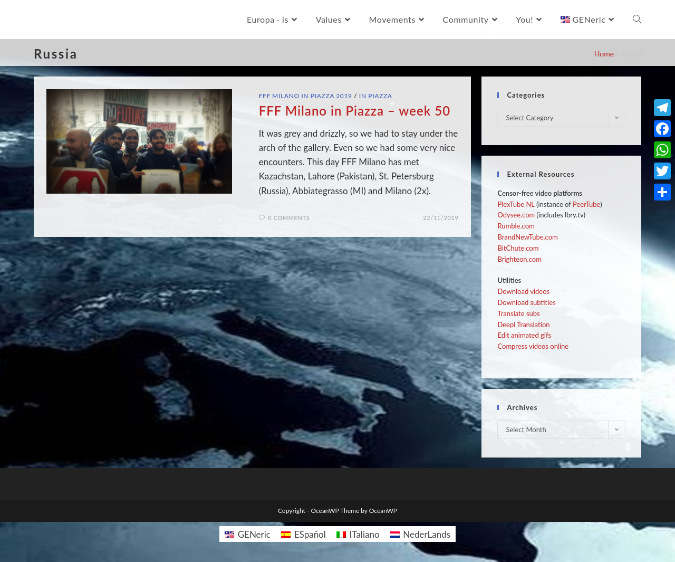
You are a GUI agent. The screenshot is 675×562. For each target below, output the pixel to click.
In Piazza (375, 96)
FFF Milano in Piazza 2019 (305, 96)
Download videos (523, 291)
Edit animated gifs (524, 335)
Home (604, 53)
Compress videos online (532, 346)
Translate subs (518, 313)
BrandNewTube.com (527, 237)
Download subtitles (526, 302)
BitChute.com (517, 248)
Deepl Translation (523, 324)
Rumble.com (515, 226)
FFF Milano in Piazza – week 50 (354, 110)
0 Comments (289, 217)
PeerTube (586, 204)
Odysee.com (516, 215)
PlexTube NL (515, 204)
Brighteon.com (519, 259)
